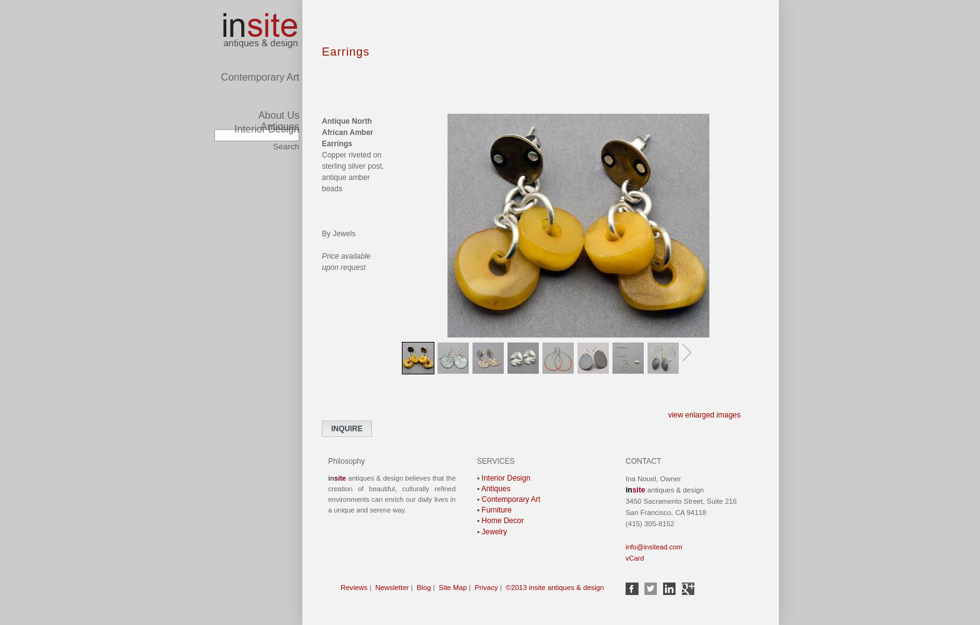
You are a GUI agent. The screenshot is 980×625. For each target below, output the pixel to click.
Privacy (486, 587)
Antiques (280, 103)
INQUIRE (346, 428)
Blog (424, 587)
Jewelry (495, 532)
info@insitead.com (654, 547)
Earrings (345, 51)
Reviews (354, 587)
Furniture (497, 510)
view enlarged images (704, 415)
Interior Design (266, 129)
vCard (635, 558)
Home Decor (503, 520)
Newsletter (392, 587)
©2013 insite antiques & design (555, 587)
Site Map (453, 587)
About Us (278, 115)
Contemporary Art (260, 26)
